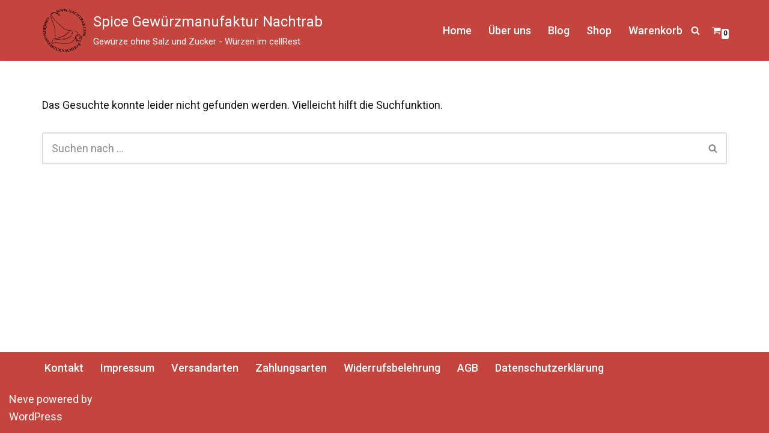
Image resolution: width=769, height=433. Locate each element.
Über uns (509, 30)
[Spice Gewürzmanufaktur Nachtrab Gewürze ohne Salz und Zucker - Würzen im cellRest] (182, 30)
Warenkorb (655, 30)
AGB (467, 367)
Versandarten (205, 367)
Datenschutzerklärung (549, 367)
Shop (599, 30)
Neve (21, 399)
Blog (559, 30)
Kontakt (64, 367)
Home (457, 30)
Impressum (127, 367)
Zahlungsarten (291, 367)
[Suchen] (695, 30)
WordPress (35, 416)
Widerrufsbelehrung (392, 367)
